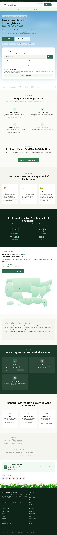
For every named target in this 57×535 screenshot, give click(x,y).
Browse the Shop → (42, 370)
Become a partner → (28, 425)
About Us (31, 511)
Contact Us (32, 504)
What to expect (34, 60)
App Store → (8, 370)
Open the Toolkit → (12, 469)
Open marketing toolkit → (47, 423)
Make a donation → (10, 425)
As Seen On (4, 87)
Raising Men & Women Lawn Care (24, 452)
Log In (40, 4)
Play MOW (31, 521)
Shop (30, 523)
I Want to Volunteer (22, 39)
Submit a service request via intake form (28, 65)
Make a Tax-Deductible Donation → (28, 75)
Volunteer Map (32, 518)
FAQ (30, 502)
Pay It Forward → (15, 387)
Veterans (4, 521)
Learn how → (34, 455)
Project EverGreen (9, 452)
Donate (53, 1)
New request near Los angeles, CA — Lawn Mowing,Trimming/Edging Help (28, 9)
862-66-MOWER (46, 1)
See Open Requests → (28, 160)
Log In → (4, 513)
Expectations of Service (34, 499)
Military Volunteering (6, 523)
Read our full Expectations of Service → (14, 336)
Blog (30, 516)
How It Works (32, 497)
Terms (33, 532)
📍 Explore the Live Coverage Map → (12, 271)
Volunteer (47, 4)
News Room (32, 513)
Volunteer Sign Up (6, 511)
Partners (4, 518)
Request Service (33, 494)
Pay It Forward (32, 526)
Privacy (30, 532)
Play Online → (14, 370)
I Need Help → (8, 39)
